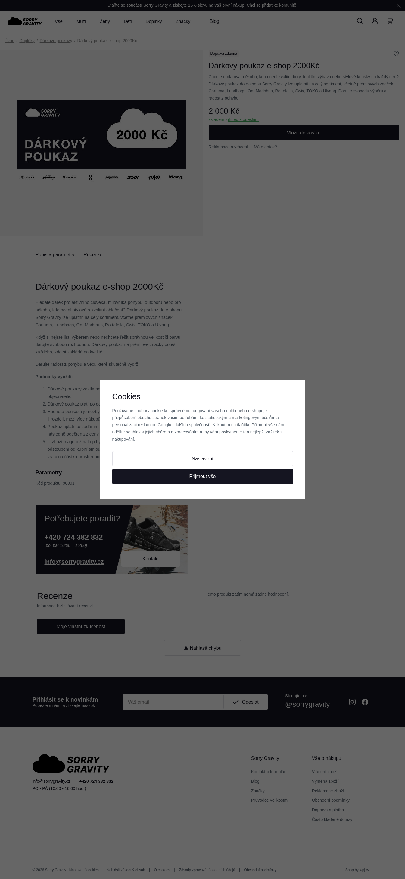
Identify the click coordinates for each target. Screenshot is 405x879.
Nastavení (202, 458)
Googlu (164, 424)
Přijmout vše (202, 476)
